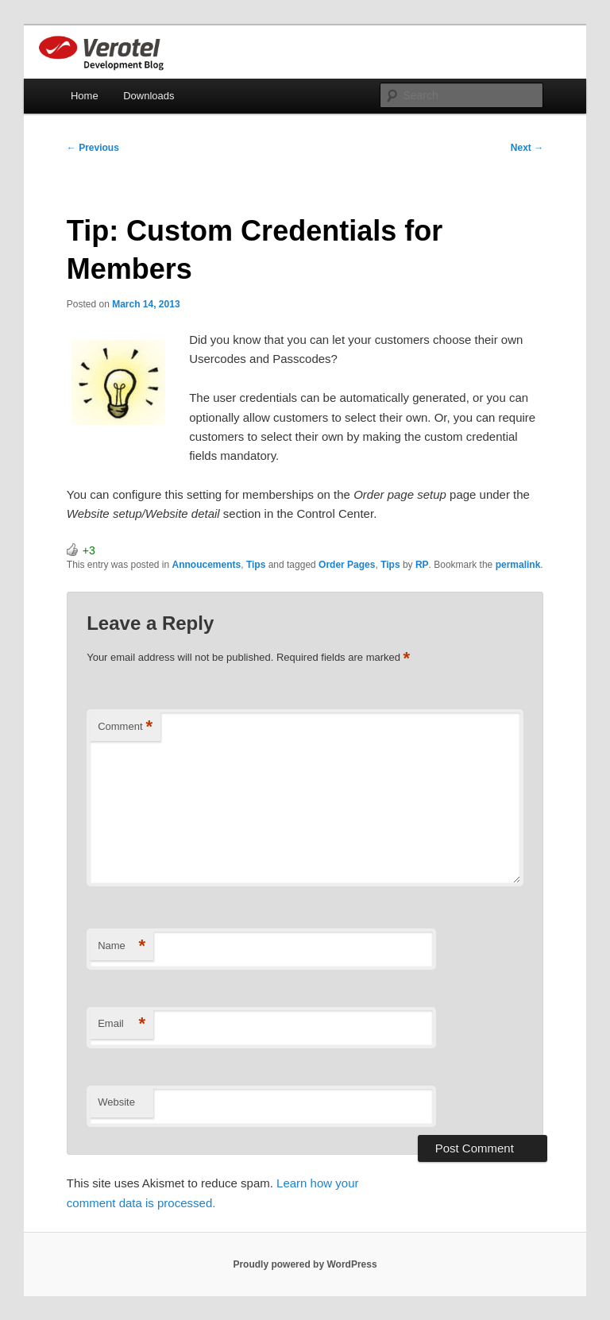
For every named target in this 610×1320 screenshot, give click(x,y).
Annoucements (206, 564)
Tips (255, 564)
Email (121, 1024)
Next (527, 147)
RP (422, 564)
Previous (93, 147)
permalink (518, 564)
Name (121, 946)
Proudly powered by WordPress (304, 1264)
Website (116, 1102)
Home (84, 96)
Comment (125, 727)
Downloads (148, 96)
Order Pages (347, 564)
